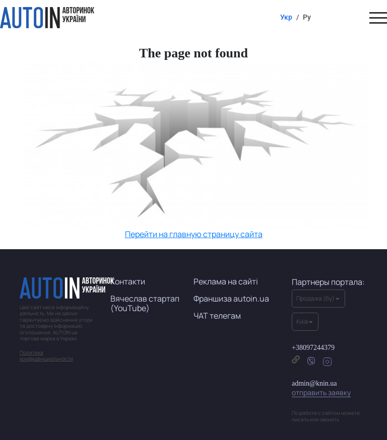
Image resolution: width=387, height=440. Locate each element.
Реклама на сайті (226, 281)
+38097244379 (313, 347)
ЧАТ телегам (217, 315)
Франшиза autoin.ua (231, 298)
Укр (286, 17)
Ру (307, 17)
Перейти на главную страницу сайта (194, 234)
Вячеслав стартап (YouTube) (144, 303)
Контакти (127, 281)
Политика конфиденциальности (46, 355)
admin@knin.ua (321, 388)
